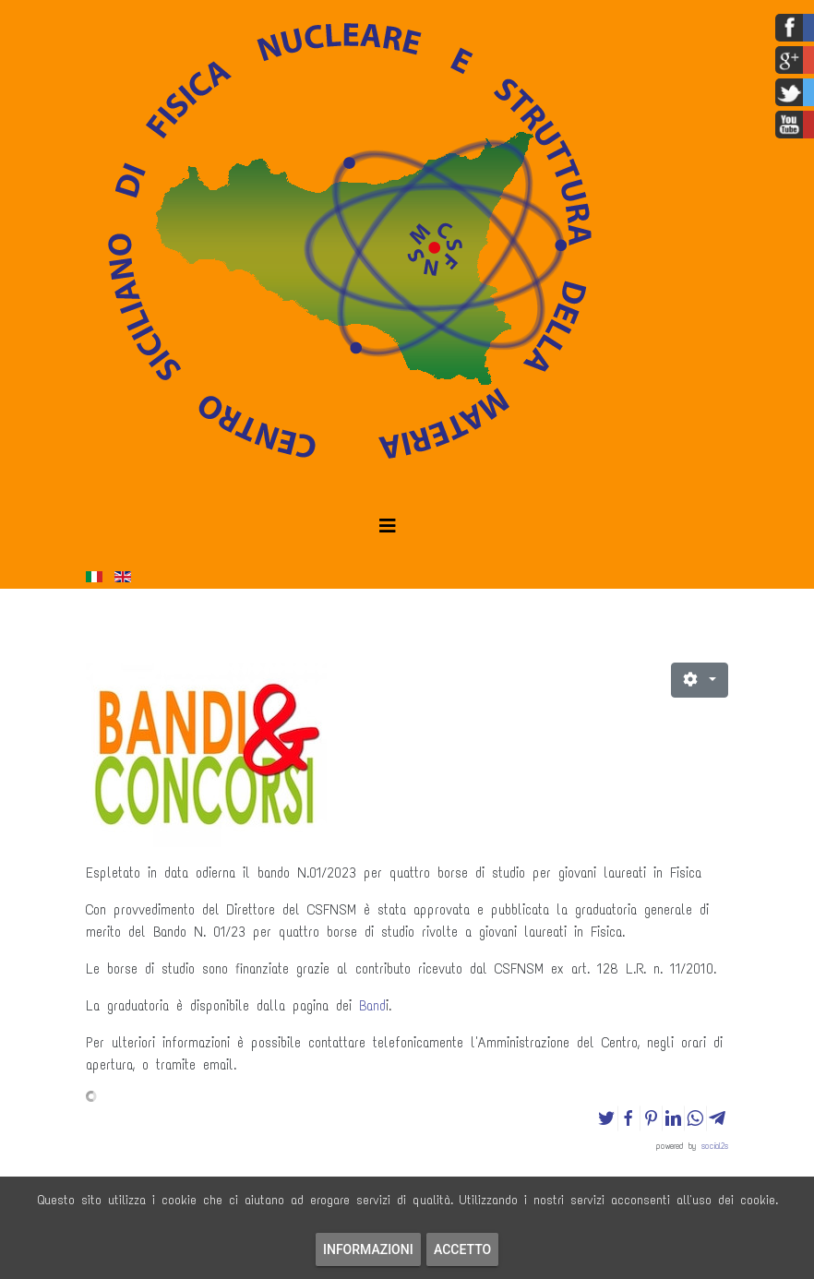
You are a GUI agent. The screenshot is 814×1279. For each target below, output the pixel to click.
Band (372, 1006)
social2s (714, 1146)
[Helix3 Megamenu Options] (387, 526)
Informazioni (368, 1249)
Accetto (462, 1249)
